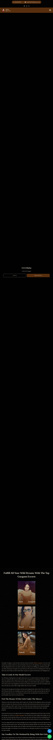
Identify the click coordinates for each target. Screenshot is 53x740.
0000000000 (17, 2)
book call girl (38, 275)
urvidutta (6, 10)
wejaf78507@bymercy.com (32, 2)
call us (15, 275)
